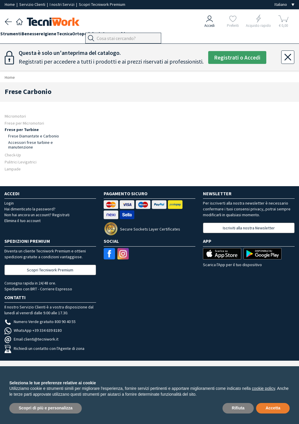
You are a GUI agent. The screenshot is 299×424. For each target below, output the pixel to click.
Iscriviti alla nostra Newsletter (249, 228)
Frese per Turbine (22, 129)
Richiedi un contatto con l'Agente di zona (44, 348)
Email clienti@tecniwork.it (31, 339)
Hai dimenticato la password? (29, 209)
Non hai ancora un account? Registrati (36, 214)
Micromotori (15, 116)
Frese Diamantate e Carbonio (33, 136)
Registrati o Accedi (237, 57)
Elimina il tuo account (22, 220)
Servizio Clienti (32, 4)
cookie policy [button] (263, 388)
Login (9, 203)
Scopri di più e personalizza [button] (45, 408)
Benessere (41, 35)
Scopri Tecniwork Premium (102, 4)
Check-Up (13, 154)
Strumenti (15, 35)
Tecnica (82, 35)
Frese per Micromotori (24, 123)
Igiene (63, 35)
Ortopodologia (109, 35)
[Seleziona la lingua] (284, 4)
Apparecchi (140, 35)
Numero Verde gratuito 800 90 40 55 (40, 321)
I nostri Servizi (62, 4)
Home (10, 4)
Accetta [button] (272, 408)
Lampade (13, 168)
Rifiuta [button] (238, 408)
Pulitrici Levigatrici (20, 161)
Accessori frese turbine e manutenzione (30, 144)
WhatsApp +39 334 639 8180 (33, 330)
